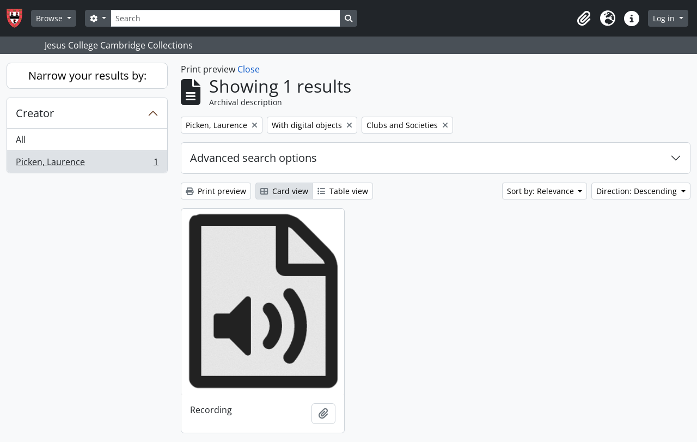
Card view (284, 191)
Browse (50, 18)
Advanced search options (253, 157)
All (21, 140)
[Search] (225, 18)
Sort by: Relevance (541, 191)
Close (248, 69)
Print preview (216, 191)
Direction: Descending (637, 191)
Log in (665, 18)
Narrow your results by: (87, 75)
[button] (584, 19)
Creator (35, 113)
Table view (342, 191)
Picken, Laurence (86, 164)
